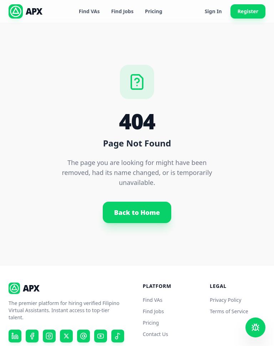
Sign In (213, 11)
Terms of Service (229, 311)
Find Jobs (122, 11)
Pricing (153, 11)
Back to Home (137, 212)
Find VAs (89, 11)
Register (248, 11)
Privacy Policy (225, 299)
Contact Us (155, 334)
